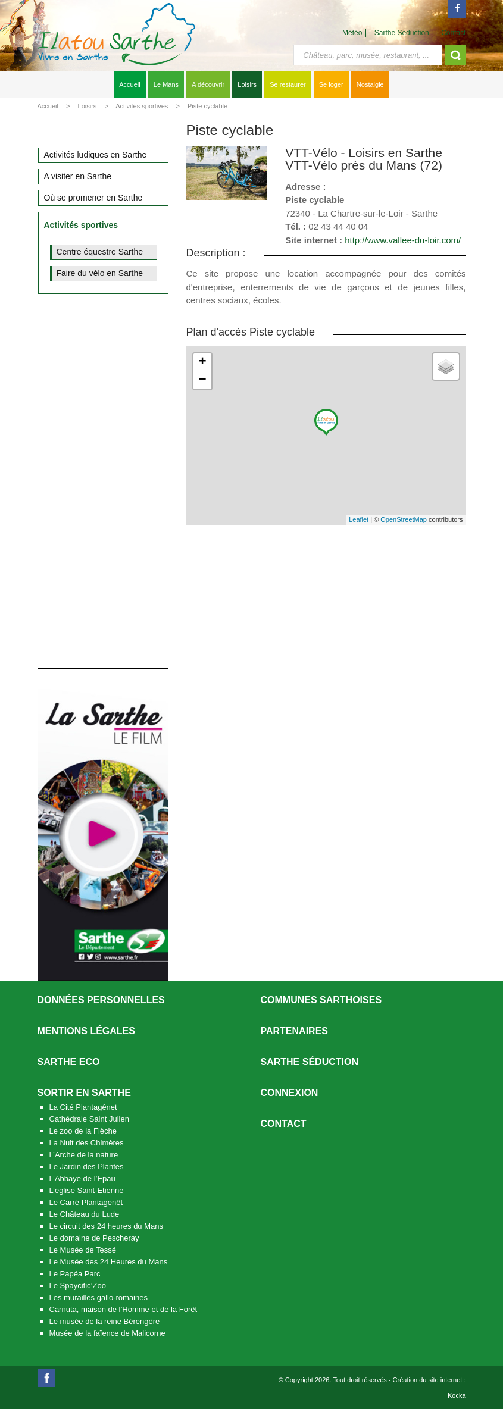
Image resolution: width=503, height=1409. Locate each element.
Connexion (289, 1093)
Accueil (129, 84)
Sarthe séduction (309, 1062)
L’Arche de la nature (83, 1154)
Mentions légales (86, 1031)
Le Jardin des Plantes (86, 1166)
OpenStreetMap (403, 519)
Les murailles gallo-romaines (98, 1297)
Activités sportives (141, 105)
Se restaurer (288, 84)
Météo (352, 33)
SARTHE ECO (69, 1062)
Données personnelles (101, 1000)
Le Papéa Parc (75, 1273)
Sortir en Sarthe (84, 1093)
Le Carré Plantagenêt (86, 1202)
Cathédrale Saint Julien (89, 1118)
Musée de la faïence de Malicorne (107, 1333)
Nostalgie (370, 84)
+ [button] (202, 362)
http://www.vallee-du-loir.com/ (403, 240)
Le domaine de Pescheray (94, 1237)
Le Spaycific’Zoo (77, 1285)
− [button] (202, 380)
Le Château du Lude (84, 1214)
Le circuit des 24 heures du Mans (106, 1226)
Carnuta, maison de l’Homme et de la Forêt (123, 1309)
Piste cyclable (207, 105)
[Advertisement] (102, 487)
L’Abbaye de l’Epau (82, 1178)
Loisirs (247, 84)
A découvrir (208, 84)
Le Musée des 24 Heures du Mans (108, 1261)
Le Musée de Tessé (83, 1249)
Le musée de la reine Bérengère (104, 1321)
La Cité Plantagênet (83, 1107)
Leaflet (358, 519)
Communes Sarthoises (321, 1000)
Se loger (331, 84)
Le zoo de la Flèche (83, 1130)
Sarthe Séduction (401, 33)
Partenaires (295, 1031)
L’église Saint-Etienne (86, 1190)
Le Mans (166, 84)
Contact (453, 33)
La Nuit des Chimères (86, 1142)
